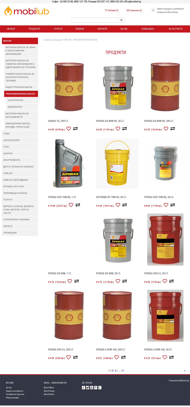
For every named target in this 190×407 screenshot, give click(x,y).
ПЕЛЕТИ (7, 227)
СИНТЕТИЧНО (15, 101)
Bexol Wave (49, 389)
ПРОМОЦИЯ (10, 234)
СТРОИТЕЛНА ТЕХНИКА (16, 221)
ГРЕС (6, 148)
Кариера (102, 29)
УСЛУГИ (7, 201)
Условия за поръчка (15, 395)
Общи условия (12, 399)
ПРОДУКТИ (34, 29)
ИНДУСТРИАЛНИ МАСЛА (19, 88)
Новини (79, 29)
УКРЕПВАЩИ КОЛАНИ (15, 194)
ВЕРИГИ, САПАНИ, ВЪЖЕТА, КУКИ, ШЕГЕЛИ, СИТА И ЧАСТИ (18, 211)
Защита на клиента (14, 392)
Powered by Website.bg (179, 382)
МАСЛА (7, 42)
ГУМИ (6, 135)
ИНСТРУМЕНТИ (11, 161)
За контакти (176, 29)
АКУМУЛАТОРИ (11, 141)
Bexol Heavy (49, 392)
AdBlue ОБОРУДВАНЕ (15, 181)
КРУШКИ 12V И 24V (13, 188)
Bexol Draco (49, 395)
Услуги (58, 29)
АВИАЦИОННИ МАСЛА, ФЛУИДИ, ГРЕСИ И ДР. (18, 127)
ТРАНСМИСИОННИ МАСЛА (20, 95)
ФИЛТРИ (8, 154)
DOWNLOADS (147, 29)
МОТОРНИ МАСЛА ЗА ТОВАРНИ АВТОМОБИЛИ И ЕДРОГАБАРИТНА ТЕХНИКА (21, 65)
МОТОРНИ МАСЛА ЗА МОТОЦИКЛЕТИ (17, 117)
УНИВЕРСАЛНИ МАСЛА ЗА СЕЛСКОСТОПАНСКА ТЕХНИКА (20, 78)
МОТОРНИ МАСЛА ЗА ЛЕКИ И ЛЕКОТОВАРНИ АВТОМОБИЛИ (20, 52)
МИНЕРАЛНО (15, 108)
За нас (124, 29)
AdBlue (7, 174)
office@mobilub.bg (132, 1)
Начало (11, 29)
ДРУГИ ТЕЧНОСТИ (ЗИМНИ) (18, 168)
